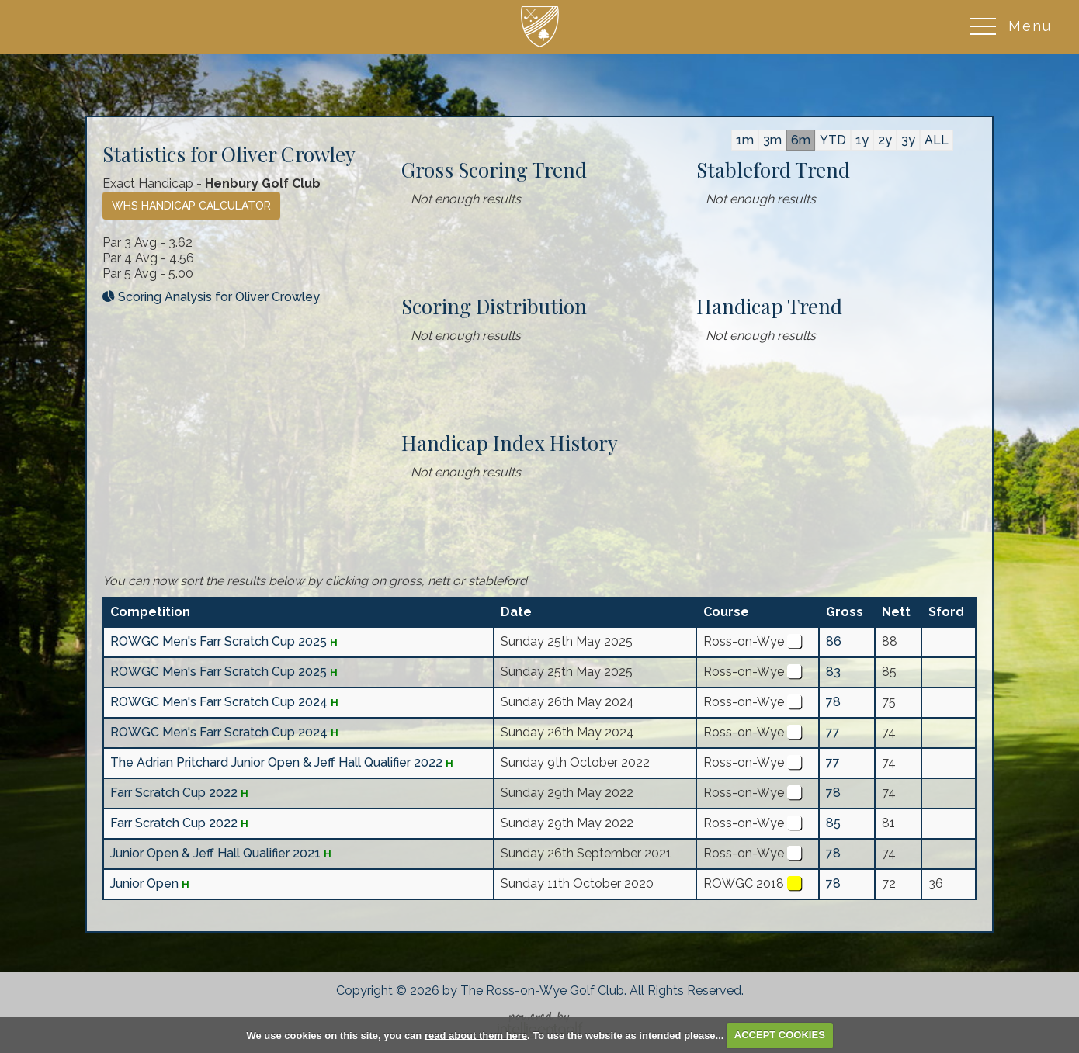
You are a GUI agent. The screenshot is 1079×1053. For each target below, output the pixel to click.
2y (885, 140)
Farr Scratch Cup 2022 (174, 792)
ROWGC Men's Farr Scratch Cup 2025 (218, 641)
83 (833, 671)
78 (833, 701)
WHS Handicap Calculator (191, 205)
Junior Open (146, 883)
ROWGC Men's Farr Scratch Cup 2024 (219, 701)
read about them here (476, 1035)
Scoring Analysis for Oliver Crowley (211, 296)
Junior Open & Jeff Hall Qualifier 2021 (215, 853)
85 (833, 823)
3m (772, 140)
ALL (937, 140)
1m (745, 140)
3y (908, 140)
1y (862, 140)
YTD (833, 140)
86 (833, 641)
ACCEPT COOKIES (779, 1035)
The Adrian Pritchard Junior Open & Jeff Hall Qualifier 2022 (276, 762)
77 (833, 732)
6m (800, 140)
